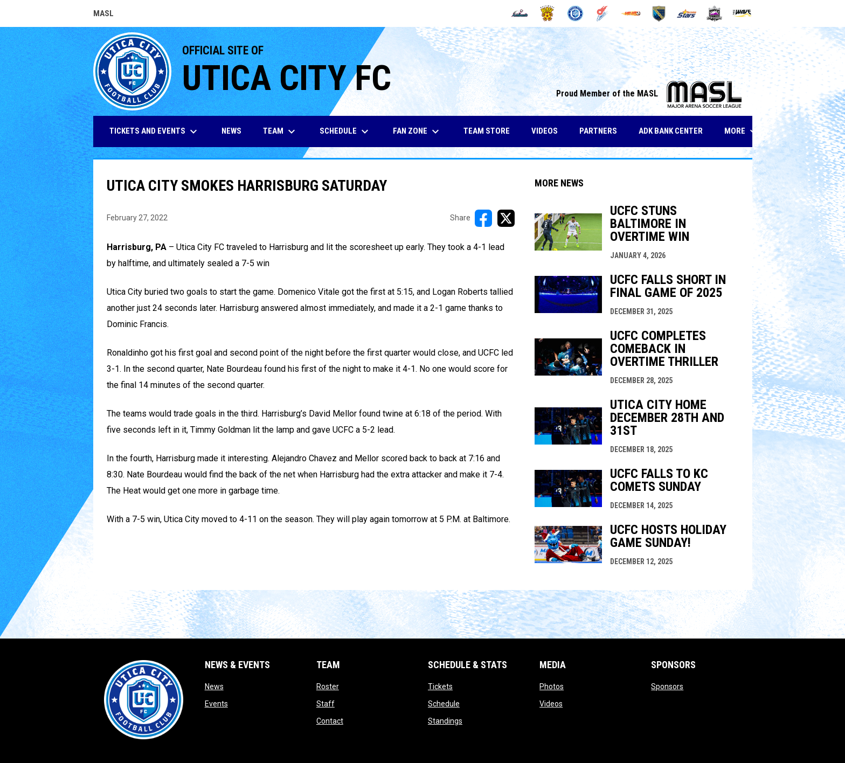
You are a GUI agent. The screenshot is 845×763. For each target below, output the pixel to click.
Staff (325, 703)
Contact (329, 721)
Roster (327, 686)
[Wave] (742, 13)
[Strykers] (714, 13)
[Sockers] (659, 13)
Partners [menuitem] (598, 131)
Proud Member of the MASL (649, 93)
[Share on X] (506, 218)
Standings (445, 721)
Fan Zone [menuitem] (417, 131)
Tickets (440, 686)
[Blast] (547, 13)
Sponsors (667, 686)
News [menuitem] (231, 131)
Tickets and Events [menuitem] (154, 131)
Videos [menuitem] (544, 131)
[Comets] (603, 13)
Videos (551, 703)
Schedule (444, 703)
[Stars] (687, 13)
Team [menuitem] (280, 131)
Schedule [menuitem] (345, 131)
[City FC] (575, 13)
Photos (551, 686)
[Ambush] (520, 13)
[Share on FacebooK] (483, 218)
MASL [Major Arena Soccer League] (103, 15)
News (214, 686)
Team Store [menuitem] (490, 131)
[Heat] (631, 13)
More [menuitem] (742, 131)
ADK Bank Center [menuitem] (675, 131)
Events (216, 703)
